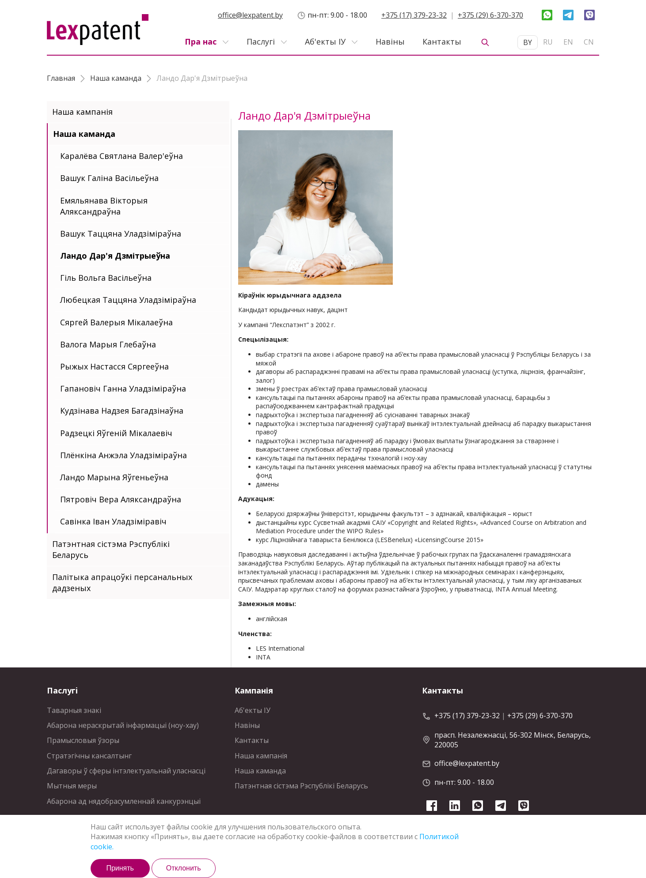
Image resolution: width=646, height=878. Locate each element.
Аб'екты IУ (325, 41)
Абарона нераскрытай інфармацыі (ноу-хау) (123, 725)
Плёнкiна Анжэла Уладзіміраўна (123, 455)
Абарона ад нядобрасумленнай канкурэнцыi (124, 801)
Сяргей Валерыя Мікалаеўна (116, 322)
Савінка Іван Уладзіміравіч (113, 521)
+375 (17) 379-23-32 (414, 15)
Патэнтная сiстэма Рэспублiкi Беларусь (111, 549)
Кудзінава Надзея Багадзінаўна (121, 410)
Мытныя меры (72, 786)
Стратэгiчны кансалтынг (89, 756)
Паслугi (261, 41)
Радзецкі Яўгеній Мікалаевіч (116, 433)
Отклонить (183, 868)
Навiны (390, 41)
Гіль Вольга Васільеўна (106, 277)
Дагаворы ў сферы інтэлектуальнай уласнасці (126, 771)
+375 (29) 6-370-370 (490, 15)
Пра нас (201, 41)
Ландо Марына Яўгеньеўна (114, 477)
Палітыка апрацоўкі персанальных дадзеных (122, 582)
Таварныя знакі (74, 710)
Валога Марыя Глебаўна (108, 344)
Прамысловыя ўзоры (83, 740)
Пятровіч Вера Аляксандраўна (120, 499)
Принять (120, 868)
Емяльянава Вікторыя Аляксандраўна (104, 206)
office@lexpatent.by (250, 15)
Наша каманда (84, 133)
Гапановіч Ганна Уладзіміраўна (123, 388)
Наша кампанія (82, 111)
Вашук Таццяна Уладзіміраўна (120, 233)
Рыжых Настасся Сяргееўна (114, 366)
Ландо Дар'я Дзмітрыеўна (115, 255)
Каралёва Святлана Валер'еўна (121, 156)
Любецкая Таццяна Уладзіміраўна (128, 299)
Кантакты (441, 41)
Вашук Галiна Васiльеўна (109, 178)
